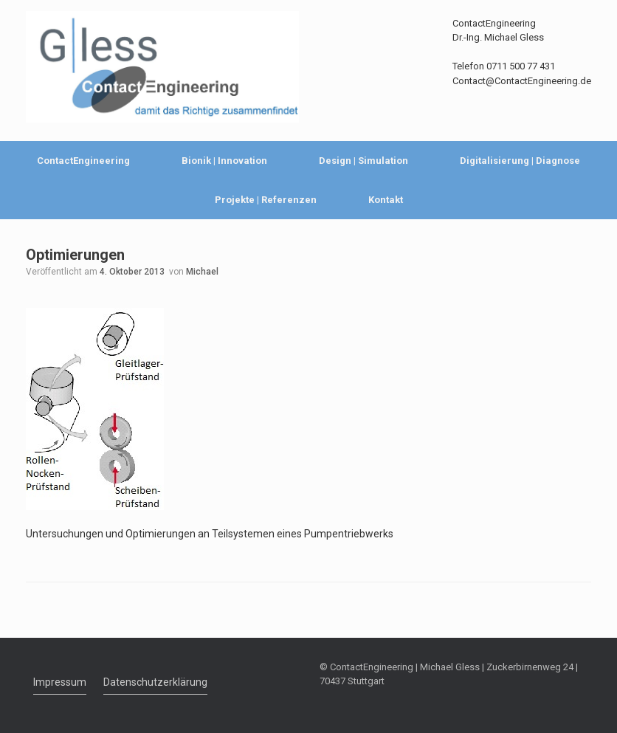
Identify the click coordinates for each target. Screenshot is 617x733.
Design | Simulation (363, 160)
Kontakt (385, 199)
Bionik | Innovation (224, 160)
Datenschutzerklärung (155, 682)
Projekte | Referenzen (266, 199)
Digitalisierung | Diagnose (520, 160)
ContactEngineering (83, 160)
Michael (202, 271)
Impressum (59, 682)
